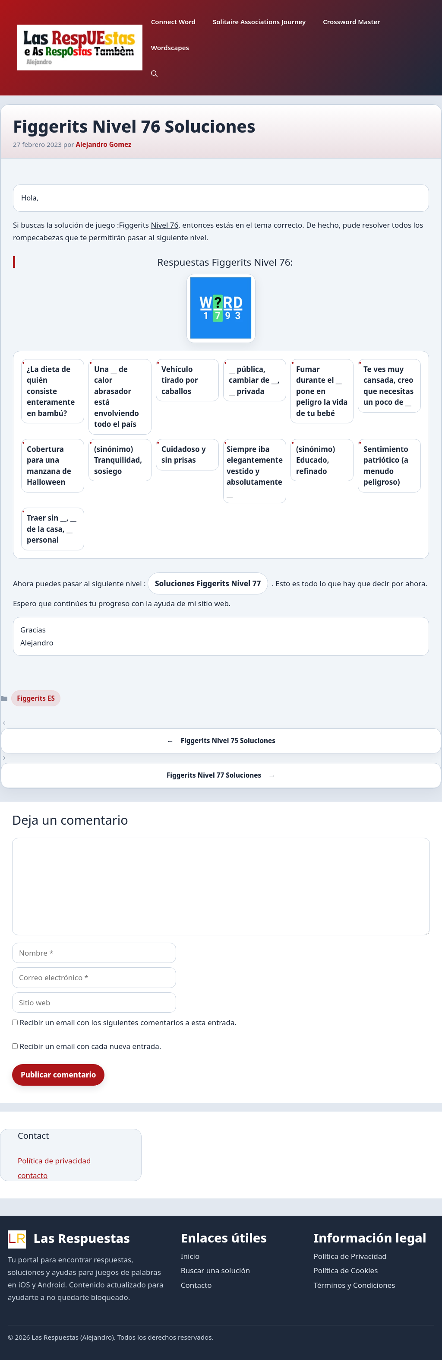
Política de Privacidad (349, 1256)
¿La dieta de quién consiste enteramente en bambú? (51, 391)
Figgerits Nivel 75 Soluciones (228, 740)
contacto (32, 1175)
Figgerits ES (36, 698)
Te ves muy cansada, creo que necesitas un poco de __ (388, 385)
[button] (154, 73)
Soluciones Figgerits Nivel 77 (208, 583)
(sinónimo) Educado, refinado (315, 460)
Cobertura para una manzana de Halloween (49, 465)
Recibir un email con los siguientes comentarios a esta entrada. (128, 1022)
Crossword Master (351, 21)
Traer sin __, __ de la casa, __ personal (51, 529)
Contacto (196, 1285)
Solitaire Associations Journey (259, 21)
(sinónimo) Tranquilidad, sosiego (118, 460)
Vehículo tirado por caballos (179, 380)
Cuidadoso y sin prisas (183, 454)
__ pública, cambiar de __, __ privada (254, 380)
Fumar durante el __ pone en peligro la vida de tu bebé (321, 391)
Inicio (190, 1256)
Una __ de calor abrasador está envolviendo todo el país (116, 396)
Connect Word (173, 21)
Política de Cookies (345, 1270)
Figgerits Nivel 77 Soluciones (214, 775)
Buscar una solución (215, 1270)
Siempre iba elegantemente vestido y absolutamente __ (255, 471)
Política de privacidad (54, 1161)
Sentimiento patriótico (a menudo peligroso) (385, 465)
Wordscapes (170, 47)
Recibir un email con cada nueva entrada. (90, 1046)
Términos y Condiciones (354, 1285)
